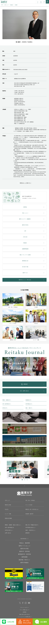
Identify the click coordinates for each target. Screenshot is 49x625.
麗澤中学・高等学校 (24, 551)
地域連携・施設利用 (29, 513)
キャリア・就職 (8, 513)
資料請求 (27, 532)
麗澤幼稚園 (24, 557)
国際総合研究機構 (8, 518)
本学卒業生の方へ (29, 403)
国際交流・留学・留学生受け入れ (31, 509)
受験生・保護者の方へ (6, 400)
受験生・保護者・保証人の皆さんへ (13, 524)
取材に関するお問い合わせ (24, 614)
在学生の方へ (5, 407)
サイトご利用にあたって (24, 609)
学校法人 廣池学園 (24, 543)
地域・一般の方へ (29, 407)
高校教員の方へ (29, 400)
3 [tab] (27, 479)
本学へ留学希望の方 (9, 527)
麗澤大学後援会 (24, 562)
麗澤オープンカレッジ (24, 545)
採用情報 (24, 612)
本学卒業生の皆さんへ (30, 527)
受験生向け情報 (8, 504)
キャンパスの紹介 (28, 504)
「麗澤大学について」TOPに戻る (24, 279)
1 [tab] (22, 479)
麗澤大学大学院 (24, 548)
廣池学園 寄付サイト (24, 559)
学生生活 (6, 509)
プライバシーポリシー (24, 607)
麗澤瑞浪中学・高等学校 (24, 554)
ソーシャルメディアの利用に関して (24, 616)
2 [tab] (24, 479)
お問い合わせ (8, 532)
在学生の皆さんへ (9, 530)
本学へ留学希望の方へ (6, 403)
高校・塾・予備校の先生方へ (32, 524)
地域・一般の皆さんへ (30, 530)
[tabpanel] (24, 469)
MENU (47, 2)
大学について (7, 500)
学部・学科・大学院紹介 (30, 500)
